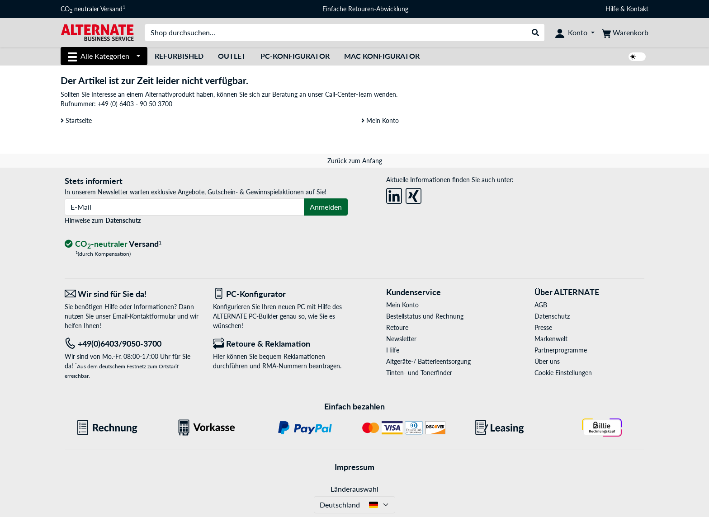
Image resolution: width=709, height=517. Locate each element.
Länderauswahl (354, 488)
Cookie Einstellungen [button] (563, 372)
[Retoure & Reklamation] (280, 344)
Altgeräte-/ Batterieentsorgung (428, 361)
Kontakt (637, 9)
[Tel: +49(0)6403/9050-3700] (132, 344)
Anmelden (326, 206)
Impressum (354, 467)
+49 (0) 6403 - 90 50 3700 (135, 104)
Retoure (397, 327)
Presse (543, 327)
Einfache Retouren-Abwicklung (365, 9)
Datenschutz (123, 220)
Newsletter (401, 339)
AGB (540, 305)
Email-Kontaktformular (144, 316)
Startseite (76, 120)
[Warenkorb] (625, 33)
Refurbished (179, 56)
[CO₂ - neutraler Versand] (113, 244)
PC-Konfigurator (295, 56)
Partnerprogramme (560, 350)
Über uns (547, 361)
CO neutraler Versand (93, 9)
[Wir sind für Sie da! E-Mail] (132, 294)
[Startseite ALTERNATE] (97, 32)
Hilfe (612, 9)
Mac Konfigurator (382, 56)
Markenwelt (550, 339)
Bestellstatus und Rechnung (424, 316)
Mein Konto (380, 120)
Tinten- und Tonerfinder (419, 372)
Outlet (232, 56)
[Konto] (575, 33)
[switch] (637, 56)
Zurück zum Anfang (354, 160)
